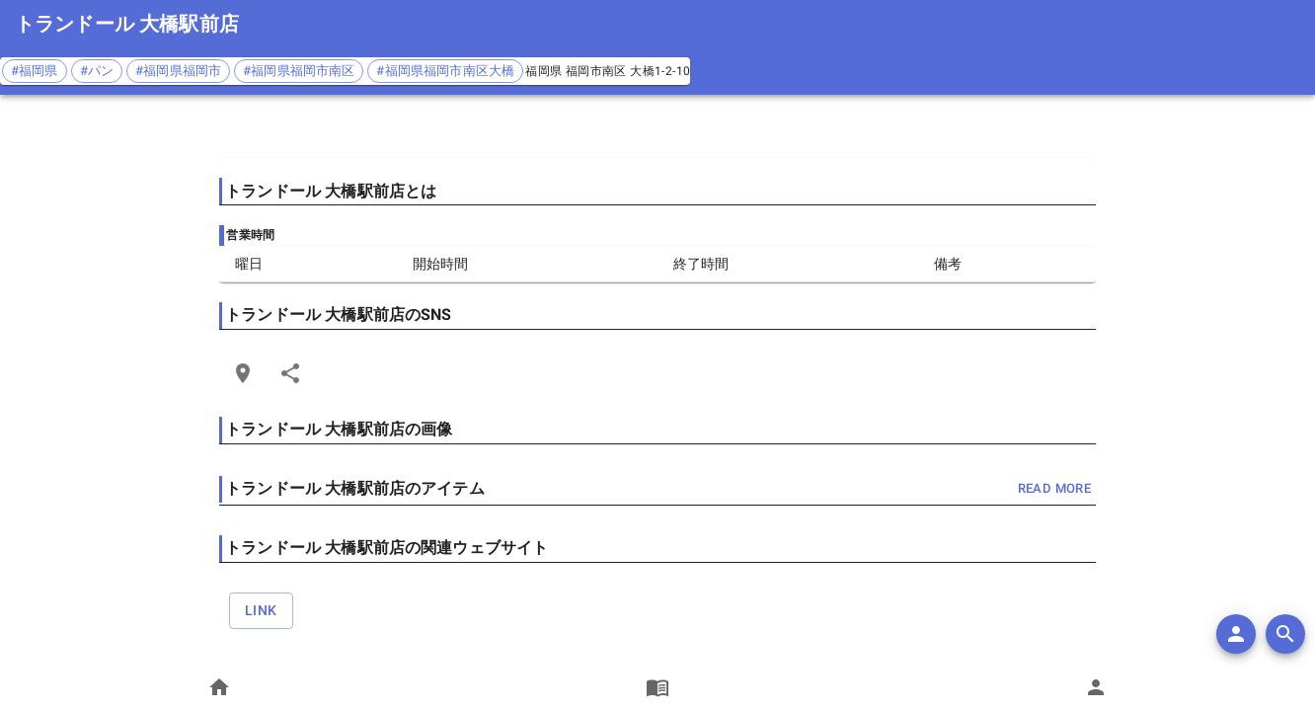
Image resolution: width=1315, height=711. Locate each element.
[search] (1285, 634)
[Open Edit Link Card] (243, 373)
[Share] (290, 373)
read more (1054, 489)
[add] (1236, 634)
